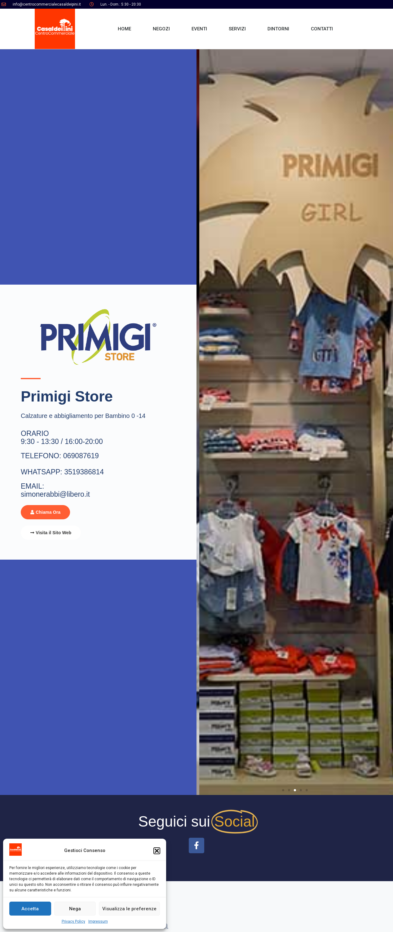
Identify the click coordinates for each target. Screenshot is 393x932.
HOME (124, 29)
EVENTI (199, 29)
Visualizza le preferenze (129, 909)
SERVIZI (237, 29)
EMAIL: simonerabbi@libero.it (55, 490)
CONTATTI (322, 29)
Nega (75, 909)
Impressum (98, 921)
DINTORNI (278, 29)
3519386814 (84, 472)
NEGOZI (161, 29)
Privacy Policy (73, 921)
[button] (157, 851)
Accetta (30, 909)
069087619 (81, 456)
